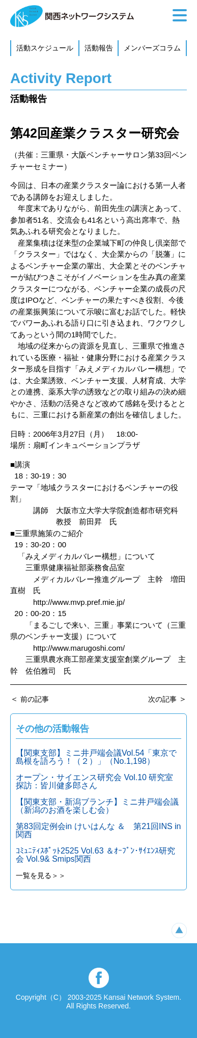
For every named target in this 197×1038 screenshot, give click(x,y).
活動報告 (99, 48)
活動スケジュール (44, 48)
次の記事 (162, 699)
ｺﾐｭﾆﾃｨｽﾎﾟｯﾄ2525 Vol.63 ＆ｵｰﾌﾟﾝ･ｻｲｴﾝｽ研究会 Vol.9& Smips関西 (95, 854)
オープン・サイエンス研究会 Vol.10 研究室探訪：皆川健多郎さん (94, 781)
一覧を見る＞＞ (41, 875)
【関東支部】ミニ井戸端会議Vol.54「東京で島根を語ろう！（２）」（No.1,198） (96, 757)
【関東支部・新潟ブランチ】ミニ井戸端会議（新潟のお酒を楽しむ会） (97, 805)
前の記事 (34, 699)
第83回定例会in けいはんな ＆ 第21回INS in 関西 (98, 830)
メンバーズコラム (152, 48)
